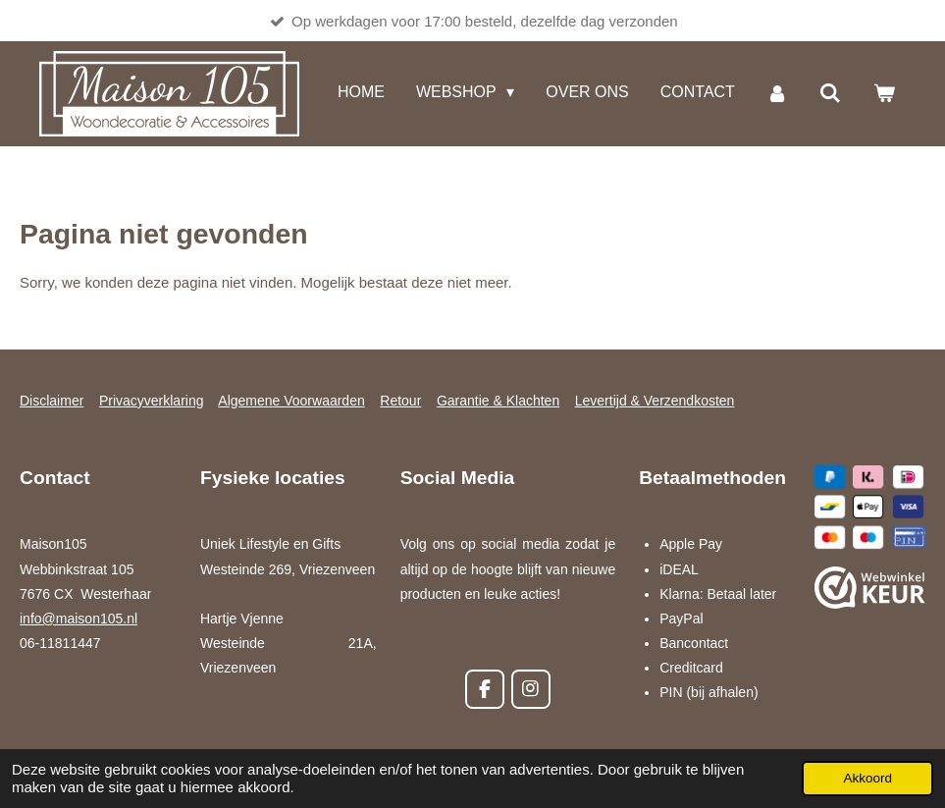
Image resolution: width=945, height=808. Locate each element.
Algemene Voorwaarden (291, 400)
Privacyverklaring (151, 400)
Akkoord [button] (867, 778)
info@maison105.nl (78, 618)
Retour (400, 400)
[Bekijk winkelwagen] (884, 94)
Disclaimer (51, 400)
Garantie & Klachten (498, 400)
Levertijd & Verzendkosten (655, 400)
